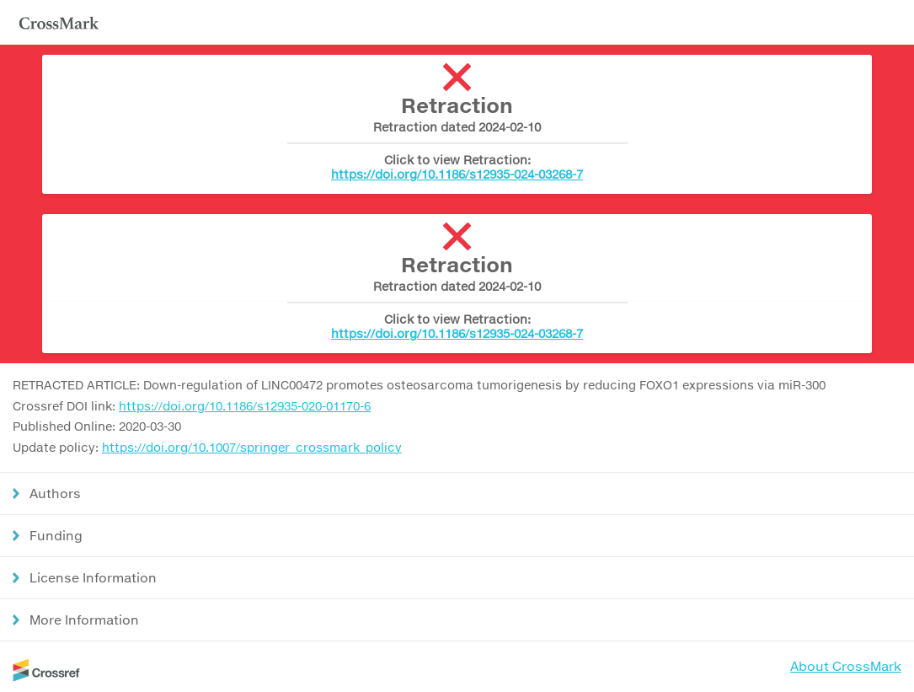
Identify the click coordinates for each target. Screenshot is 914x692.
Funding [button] (56, 535)
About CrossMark (845, 665)
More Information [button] (84, 619)
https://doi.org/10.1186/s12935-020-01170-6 (245, 406)
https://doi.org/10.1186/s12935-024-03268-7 (457, 174)
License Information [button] (93, 577)
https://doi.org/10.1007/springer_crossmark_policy (252, 447)
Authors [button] (55, 493)
